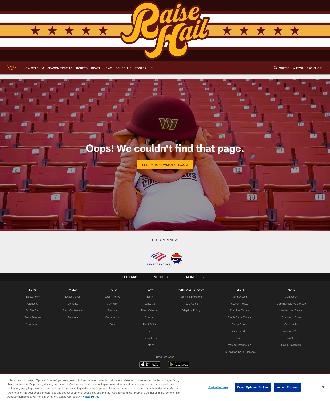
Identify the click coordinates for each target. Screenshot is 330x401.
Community (33, 324)
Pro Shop (291, 338)
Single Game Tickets (239, 317)
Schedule (149, 303)
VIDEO (73, 289)
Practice (112, 310)
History (150, 344)
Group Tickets (240, 324)
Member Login (240, 296)
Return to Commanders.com (165, 165)
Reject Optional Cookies (252, 387)
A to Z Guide (191, 303)
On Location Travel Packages (240, 351)
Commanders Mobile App (291, 303)
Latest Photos (112, 296)
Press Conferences (73, 310)
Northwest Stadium (191, 289)
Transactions (149, 338)
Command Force (291, 317)
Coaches (150, 317)
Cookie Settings (218, 387)
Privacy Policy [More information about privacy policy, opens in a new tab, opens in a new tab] (90, 396)
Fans (112, 324)
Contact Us (291, 296)
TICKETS (239, 289)
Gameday (32, 303)
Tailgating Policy (191, 310)
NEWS (32, 289)
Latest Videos (72, 296)
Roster (149, 296)
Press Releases (32, 317)
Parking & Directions (190, 296)
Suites (239, 338)
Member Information (239, 344)
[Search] (275, 68)
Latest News (33, 296)
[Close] (323, 387)
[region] (165, 387)
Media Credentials (291, 344)
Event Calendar (149, 310)
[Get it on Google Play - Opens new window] (179, 366)
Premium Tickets (239, 310)
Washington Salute (291, 310)
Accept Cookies (287, 387)
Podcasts (73, 317)
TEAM (149, 289)
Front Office (149, 324)
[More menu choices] (151, 67)
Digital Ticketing (239, 331)
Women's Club (291, 331)
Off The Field (33, 310)
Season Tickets (239, 303)
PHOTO (112, 289)
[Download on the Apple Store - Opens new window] (150, 365)
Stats (150, 331)
